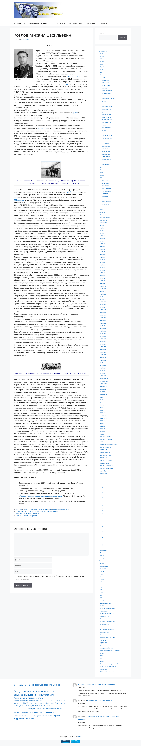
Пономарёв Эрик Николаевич (99, 700)
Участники (102, 640)
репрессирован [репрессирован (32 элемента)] (54, 716)
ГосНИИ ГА (103, 394)
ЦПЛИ (102, 175)
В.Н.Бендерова (73, 192)
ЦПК (101, 172)
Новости (101, 606)
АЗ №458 (103, 349)
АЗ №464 (103, 355)
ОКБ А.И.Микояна (106, 437)
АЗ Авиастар (104, 378)
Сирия (102, 661)
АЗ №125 (103, 291)
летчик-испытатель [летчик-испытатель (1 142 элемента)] (42, 712)
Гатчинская (105, 183)
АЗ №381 (103, 331)
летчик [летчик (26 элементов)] (25, 712)
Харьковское (106, 154)
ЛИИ (101, 408)
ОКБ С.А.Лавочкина (106, 466)
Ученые (102, 635)
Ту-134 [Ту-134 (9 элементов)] (32, 706)
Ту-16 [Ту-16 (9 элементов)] (23, 706)
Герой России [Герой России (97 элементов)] (24, 684)
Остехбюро (103, 471)
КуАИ (102, 67)
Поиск (101, 34)
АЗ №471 (103, 357)
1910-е (102, 571)
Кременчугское (106, 114)
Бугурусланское (107, 93)
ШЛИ (67, 509)
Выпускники (103, 51)
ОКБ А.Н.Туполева (74, 76)
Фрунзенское (106, 151)
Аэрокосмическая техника (41, 23)
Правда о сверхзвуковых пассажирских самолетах (41, 496)
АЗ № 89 (102, 281)
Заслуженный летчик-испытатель (46, 511)
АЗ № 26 (102, 246)
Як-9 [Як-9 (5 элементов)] (45, 706)
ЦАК (101, 170)
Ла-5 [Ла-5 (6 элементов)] (48, 700)
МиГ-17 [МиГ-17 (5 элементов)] (20, 703)
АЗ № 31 (102, 252)
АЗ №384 (103, 334)
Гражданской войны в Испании (110, 651)
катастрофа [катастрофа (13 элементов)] (17, 713)
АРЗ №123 (103, 384)
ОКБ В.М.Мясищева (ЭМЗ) (108, 444)
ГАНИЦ (102, 392)
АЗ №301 (103, 328)
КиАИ (102, 61)
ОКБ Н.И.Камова (105, 455)
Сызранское (105, 141)
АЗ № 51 (102, 265)
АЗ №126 (103, 294)
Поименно (103, 474)
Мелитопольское (107, 120)
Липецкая (105, 194)
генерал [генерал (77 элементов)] (32, 708)
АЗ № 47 (102, 262)
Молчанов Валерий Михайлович (27, 513)
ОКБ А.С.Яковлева (106, 442)
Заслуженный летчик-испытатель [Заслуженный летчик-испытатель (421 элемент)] (35, 691)
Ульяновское (106, 146)
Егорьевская (106, 186)
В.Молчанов (19, 200)
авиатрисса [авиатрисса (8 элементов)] (54, 706)
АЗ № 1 (102, 225)
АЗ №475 (103, 363)
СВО (101, 658)
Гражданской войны (106, 648)
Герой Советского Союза (24, 511)
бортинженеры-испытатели (109, 619)
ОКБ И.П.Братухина (106, 450)
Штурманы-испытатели (107, 637)
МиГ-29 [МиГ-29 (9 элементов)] (42, 703)
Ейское (104, 101)
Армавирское (106, 80)
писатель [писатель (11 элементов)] (30, 716)
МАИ (49, 509)
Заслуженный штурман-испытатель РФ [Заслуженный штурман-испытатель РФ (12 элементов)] (26, 701)
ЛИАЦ (102, 405)
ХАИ (101, 167)
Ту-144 (65, 84)
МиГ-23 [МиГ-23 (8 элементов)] (32, 703)
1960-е (102, 584)
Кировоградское (107, 106)
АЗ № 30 (102, 249)
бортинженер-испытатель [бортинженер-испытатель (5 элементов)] (20, 709)
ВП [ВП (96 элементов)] (15, 684)
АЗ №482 (103, 365)
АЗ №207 (103, 312)
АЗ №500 (103, 373)
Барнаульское (106, 85)
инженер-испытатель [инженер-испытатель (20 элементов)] (54, 709)
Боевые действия (105, 603)
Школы (102, 178)
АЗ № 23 (102, 241)
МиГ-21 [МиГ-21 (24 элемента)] (26, 703)
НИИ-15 (104, 415)
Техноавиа (103, 553)
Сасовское (105, 133)
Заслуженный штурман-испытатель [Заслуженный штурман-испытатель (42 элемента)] (29, 698)
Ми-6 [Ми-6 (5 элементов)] (55, 700)
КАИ (101, 59)
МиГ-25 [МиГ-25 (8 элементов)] (37, 703)
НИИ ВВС (103, 413)
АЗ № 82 (102, 273)
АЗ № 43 (102, 260)
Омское (104, 125)
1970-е (18, 509)
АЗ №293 (103, 326)
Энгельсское (106, 164)
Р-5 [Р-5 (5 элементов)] (64, 703)
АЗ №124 (103, 289)
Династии (102, 212)
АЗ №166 (103, 307)
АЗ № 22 (102, 238)
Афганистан (104, 643)
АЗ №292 (103, 323)
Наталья (81, 684)
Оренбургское (106, 128)
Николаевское (106, 122)
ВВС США (103, 389)
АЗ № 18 (102, 231)
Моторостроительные (107, 614)
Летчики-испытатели (39, 509)
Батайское (105, 88)
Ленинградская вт (107, 191)
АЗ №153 (103, 299)
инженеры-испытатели (107, 621)
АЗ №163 (103, 304)
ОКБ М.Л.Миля (105, 452)
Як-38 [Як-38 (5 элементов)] (48, 706)
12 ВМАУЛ (105, 77)
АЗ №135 (103, 297)
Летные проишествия (106, 561)
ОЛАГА (102, 72)
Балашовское (106, 83)
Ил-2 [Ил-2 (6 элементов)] (45, 700)
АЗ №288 (103, 318)
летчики (102, 627)
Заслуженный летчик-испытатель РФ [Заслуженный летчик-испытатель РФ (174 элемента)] (34, 694)
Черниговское (106, 159)
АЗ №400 (103, 339)
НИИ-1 (102, 423)
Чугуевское (105, 162)
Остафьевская (106, 201)
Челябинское (106, 157)
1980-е (102, 590)
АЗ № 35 (102, 254)
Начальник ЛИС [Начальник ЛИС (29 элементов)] (51, 703)
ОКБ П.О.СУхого (105, 463)
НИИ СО (102, 421)
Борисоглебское (107, 91)
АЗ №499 (103, 371)
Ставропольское (107, 135)
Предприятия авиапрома (107, 608)
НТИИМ (102, 431)
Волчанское (105, 96)
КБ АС (102, 400)
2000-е (102, 595)
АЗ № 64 (102, 268)
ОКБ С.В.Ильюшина (106, 468)
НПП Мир (103, 429)
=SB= (79, 736)
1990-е (102, 592)
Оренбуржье (90, 23)
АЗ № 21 (102, 236)
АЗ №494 (103, 368)
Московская (105, 196)
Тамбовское (105, 143)
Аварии (102, 563)
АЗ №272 (103, 315)
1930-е (102, 577)
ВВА (101, 54)
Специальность (104, 616)
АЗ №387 (103, 336)
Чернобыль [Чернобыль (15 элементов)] (39, 706)
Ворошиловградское (108, 98)
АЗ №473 (103, 360)
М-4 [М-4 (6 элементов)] (51, 700)
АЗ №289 (103, 320)
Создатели (61, 23)
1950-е (102, 582)
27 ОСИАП (103, 223)
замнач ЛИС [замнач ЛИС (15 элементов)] (41, 709)
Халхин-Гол (103, 669)
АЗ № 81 (102, 270)
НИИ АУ (102, 410)
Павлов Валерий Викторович (26, 516)
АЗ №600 (103, 376)
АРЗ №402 (103, 386)
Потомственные (105, 217)
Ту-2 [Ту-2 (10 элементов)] (20, 706)
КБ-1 (101, 402)
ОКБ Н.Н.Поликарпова (107, 458)
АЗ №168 (103, 310)
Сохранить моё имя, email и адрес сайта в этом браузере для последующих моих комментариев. (50, 577)
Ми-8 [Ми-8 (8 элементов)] (58, 701)
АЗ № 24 (102, 244)
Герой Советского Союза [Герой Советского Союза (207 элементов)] (46, 684)
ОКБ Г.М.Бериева (105, 447)
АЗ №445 (103, 344)
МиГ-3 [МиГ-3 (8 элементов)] (63, 701)
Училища (103, 75)
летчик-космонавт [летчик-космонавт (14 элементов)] (20, 716)
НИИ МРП (103, 418)
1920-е (102, 574)
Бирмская (105, 180)
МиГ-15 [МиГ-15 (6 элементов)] (16, 703)
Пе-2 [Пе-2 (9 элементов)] (60, 703)
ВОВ (101, 645)
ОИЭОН (102, 434)
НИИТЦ (102, 426)
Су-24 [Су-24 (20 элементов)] (16, 706)
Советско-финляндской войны (110, 664)
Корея (102, 653)
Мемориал (102, 569)
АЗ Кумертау (104, 381)
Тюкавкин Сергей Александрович (101, 684)
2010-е (102, 598)
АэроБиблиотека (75, 23)
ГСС (101, 397)
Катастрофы (27, 509)
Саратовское (106, 130)
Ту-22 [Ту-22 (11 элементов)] (28, 706)
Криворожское (106, 117)
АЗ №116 (103, 286)
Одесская (105, 199)
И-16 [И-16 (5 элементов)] (41, 700)
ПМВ (101, 656)
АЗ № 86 (102, 278)
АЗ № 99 (102, 283)
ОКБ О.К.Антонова (106, 460)
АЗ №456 (103, 347)
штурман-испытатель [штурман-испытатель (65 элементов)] (24, 718)
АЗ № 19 (102, 233)
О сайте (104, 23)
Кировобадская (107, 188)
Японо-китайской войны (108, 672)
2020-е (102, 600)
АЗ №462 (103, 352)
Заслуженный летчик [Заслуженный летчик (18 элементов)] (21, 688)
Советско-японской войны (108, 666)
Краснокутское (106, 112)
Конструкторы (104, 624)
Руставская (105, 204)
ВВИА (102, 56)
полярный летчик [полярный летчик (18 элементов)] (40, 716)
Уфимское (105, 149)
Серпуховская (106, 207)
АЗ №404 (103, 341)
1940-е (102, 579)
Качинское (105, 104)
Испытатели (20, 23)
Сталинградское (107, 138)
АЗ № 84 (102, 275)
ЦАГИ (102, 555)
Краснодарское (106, 109)
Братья (102, 215)
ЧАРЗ (102, 558)
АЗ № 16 (102, 228)
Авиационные (104, 611)
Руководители (104, 632)
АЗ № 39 (102, 257)
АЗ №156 (103, 302)
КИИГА (102, 64)
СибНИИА (103, 550)
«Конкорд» (42, 128)
